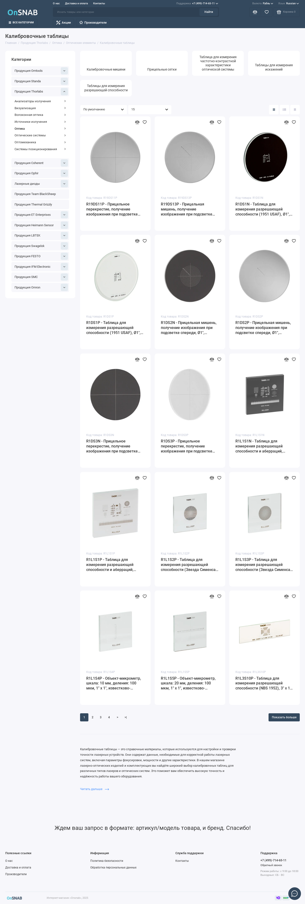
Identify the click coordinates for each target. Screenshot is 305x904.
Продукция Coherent (41, 162)
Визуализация (40, 108)
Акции (63, 23)
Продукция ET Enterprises (41, 214)
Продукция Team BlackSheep (35, 194)
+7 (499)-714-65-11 (197, 3)
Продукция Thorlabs (41, 91)
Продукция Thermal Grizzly (33, 204)
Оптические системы (40, 135)
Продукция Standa (41, 81)
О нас (56, 3)
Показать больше (284, 717)
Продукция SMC (41, 277)
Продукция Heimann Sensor (41, 225)
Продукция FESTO (41, 256)
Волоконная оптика (40, 115)
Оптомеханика (40, 142)
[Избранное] (266, 12)
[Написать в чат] (294, 893)
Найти (208, 12)
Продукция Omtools (41, 70)
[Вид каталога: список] (284, 109)
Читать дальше (94, 789)
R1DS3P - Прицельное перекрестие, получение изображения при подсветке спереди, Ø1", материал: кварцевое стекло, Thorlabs (186, 446)
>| (126, 717)
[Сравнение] (255, 12)
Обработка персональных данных (113, 867)
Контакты (99, 3)
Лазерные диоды (41, 183)
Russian (288, 3)
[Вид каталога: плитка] (274, 109)
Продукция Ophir (41, 173)
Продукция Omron (41, 287)
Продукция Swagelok (41, 245)
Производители (92, 22)
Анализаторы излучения (40, 101)
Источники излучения (40, 121)
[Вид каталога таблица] (295, 109)
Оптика (40, 128)
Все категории (21, 22)
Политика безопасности (106, 861)
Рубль (262, 3)
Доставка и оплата (76, 3)
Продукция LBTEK (41, 235)
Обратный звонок (271, 865)
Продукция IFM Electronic (41, 266)
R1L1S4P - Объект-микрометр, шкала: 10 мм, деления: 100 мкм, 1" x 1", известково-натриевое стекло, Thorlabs (113, 683)
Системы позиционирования (40, 149)
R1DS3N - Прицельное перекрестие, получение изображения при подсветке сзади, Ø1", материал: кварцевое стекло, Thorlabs (112, 446)
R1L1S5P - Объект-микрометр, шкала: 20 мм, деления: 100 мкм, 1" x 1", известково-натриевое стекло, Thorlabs (188, 683)
